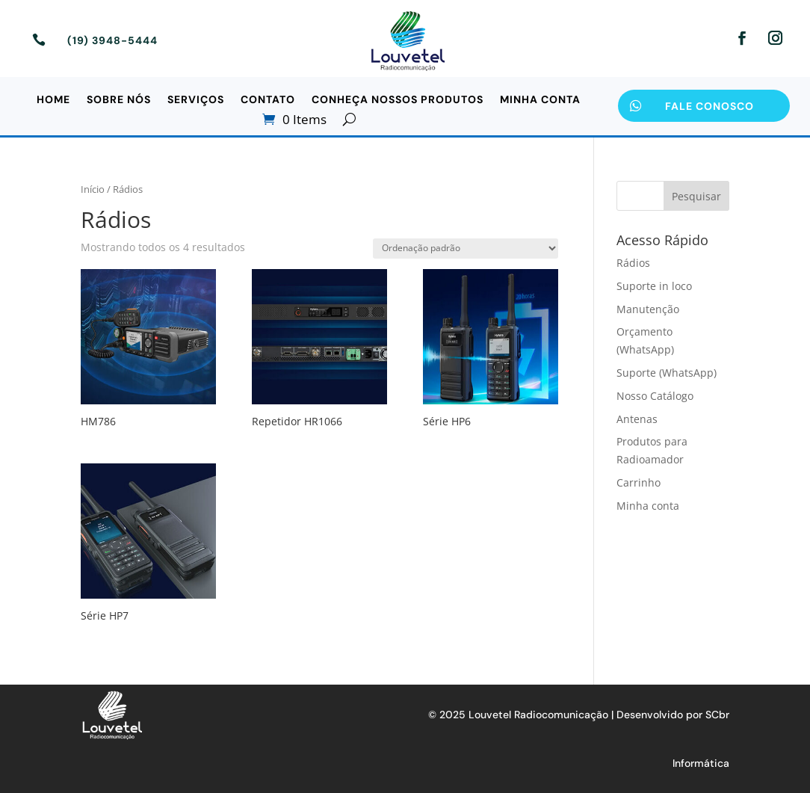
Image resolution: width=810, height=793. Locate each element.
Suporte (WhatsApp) (666, 372)
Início (93, 189)
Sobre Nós (119, 100)
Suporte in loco (654, 286)
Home (53, 100)
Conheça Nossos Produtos (397, 100)
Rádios (633, 263)
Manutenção (647, 309)
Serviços (195, 100)
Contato (268, 100)
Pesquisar (696, 196)
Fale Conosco (709, 106)
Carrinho (638, 482)
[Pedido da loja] (465, 248)
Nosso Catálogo (654, 396)
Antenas (637, 419)
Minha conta (540, 100)
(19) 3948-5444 (112, 40)
